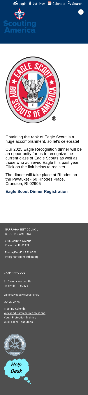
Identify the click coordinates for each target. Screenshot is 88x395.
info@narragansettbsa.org (22, 256)
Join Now (37, 3)
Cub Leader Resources (18, 322)
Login (20, 3)
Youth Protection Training (20, 317)
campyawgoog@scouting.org (22, 294)
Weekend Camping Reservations (24, 313)
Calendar (56, 3)
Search (75, 3)
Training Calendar (15, 308)
